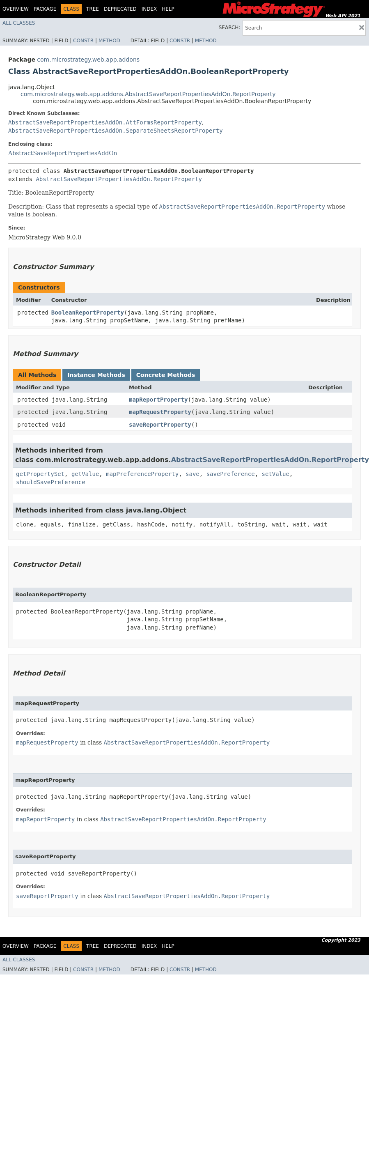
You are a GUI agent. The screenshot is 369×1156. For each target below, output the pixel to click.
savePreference (230, 474)
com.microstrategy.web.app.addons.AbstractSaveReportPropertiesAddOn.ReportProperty (148, 94)
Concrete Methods (165, 375)
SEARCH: (230, 27)
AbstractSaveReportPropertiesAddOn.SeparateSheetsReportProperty (115, 130)
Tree (92, 9)
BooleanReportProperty (87, 312)
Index (149, 9)
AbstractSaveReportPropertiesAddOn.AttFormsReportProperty (105, 122)
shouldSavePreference (50, 482)
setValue (275, 474)
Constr (83, 41)
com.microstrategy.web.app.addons (88, 59)
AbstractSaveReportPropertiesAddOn (62, 153)
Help (168, 9)
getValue (85, 474)
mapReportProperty (158, 399)
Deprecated (120, 9)
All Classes (18, 23)
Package (45, 9)
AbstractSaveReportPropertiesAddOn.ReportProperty (119, 179)
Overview (15, 9)
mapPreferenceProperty (142, 474)
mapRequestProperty (160, 412)
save (192, 474)
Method (109, 41)
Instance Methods (96, 375)
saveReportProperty (160, 424)
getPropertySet (40, 474)
